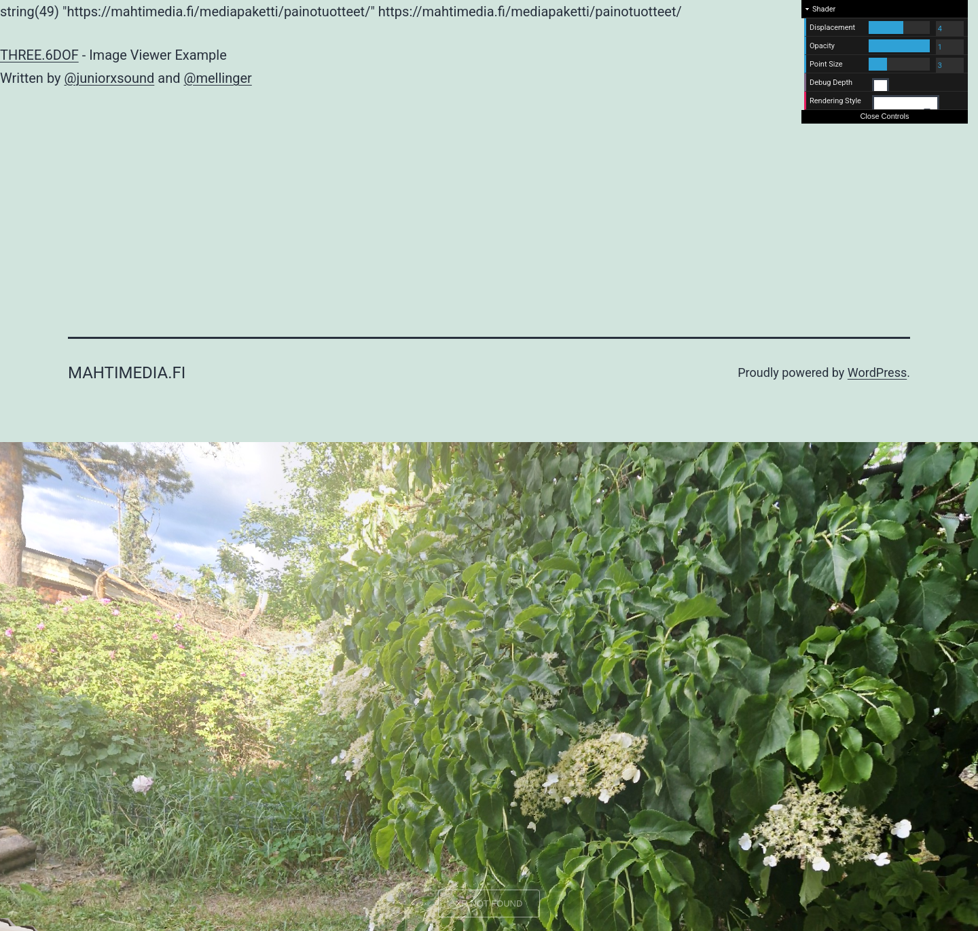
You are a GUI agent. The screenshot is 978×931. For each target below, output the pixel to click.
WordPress (877, 372)
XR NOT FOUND (489, 903)
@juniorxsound (109, 78)
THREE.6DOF (39, 55)
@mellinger (217, 78)
